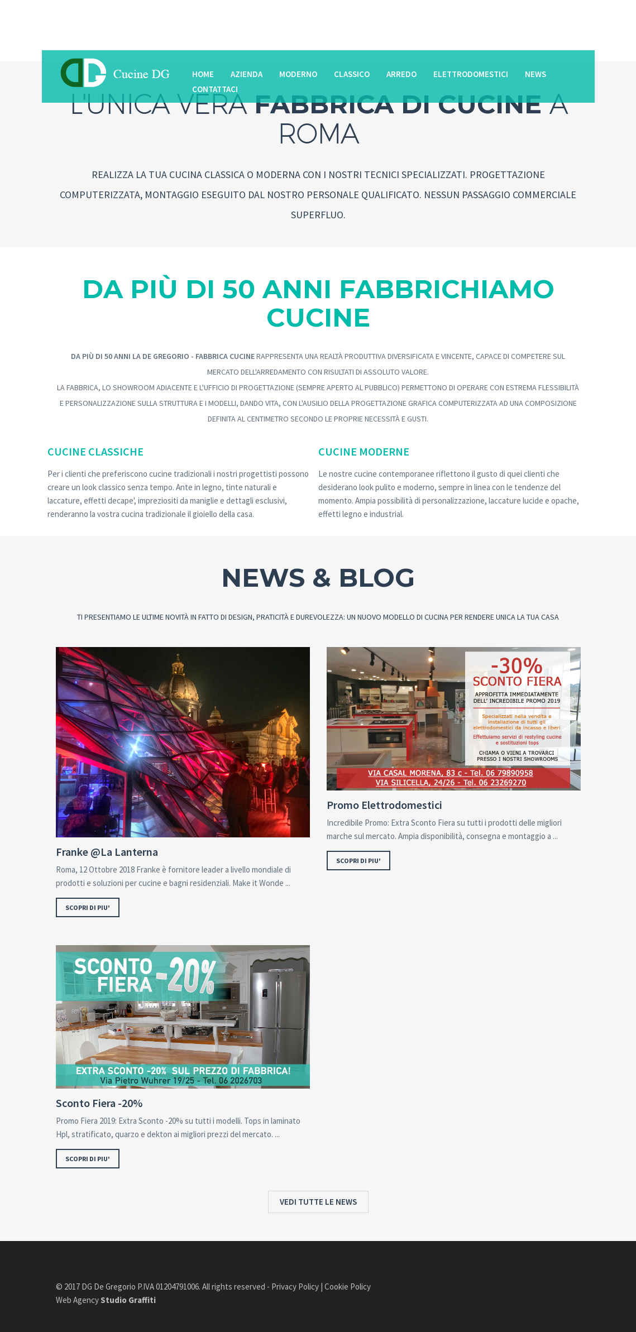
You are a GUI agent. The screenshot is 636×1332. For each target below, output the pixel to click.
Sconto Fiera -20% (99, 1103)
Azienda (246, 74)
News (535, 74)
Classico (352, 74)
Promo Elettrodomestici (384, 805)
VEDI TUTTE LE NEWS (318, 1201)
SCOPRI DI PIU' (87, 907)
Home (203, 74)
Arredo (401, 74)
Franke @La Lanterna (107, 852)
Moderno (298, 74)
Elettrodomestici (470, 74)
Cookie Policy (347, 1286)
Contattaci (215, 89)
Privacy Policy (295, 1286)
